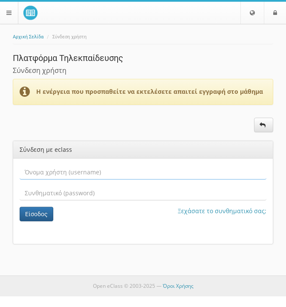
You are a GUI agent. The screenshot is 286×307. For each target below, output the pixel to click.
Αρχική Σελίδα (28, 37)
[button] (252, 13)
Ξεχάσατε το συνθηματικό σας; (222, 211)
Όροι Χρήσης (178, 286)
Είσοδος (36, 214)
